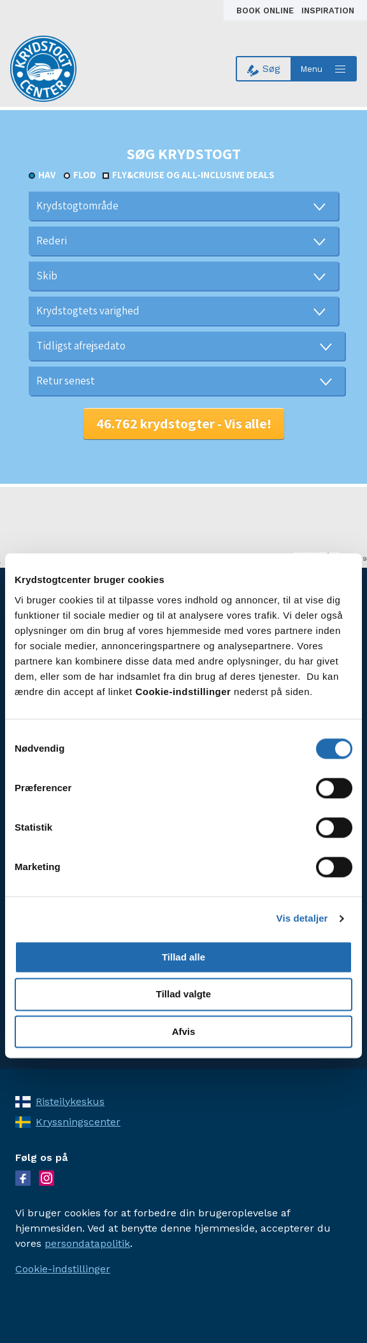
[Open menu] (324, 68)
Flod (84, 175)
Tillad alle (183, 957)
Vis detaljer (302, 918)
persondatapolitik (87, 1243)
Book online (266, 10)
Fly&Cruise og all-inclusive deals (193, 175)
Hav (46, 175)
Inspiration (327, 10)
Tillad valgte (183, 994)
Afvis (184, 1031)
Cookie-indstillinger (62, 1269)
